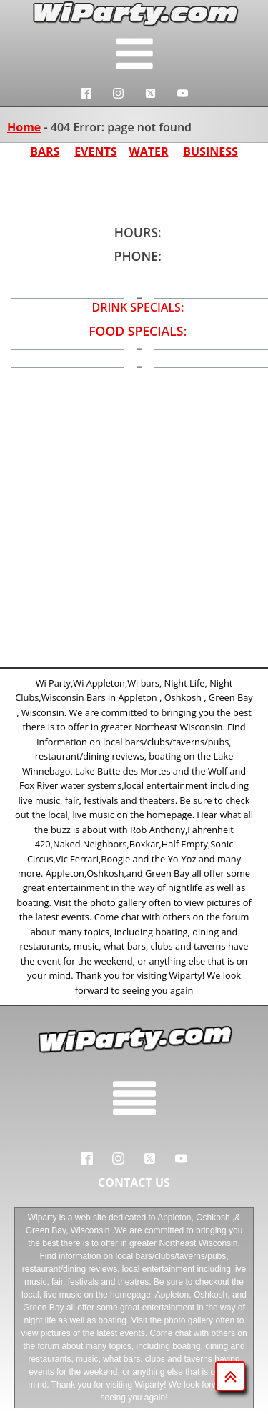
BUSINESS (210, 151)
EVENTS (95, 151)
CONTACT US (134, 1182)
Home (24, 127)
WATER (148, 151)
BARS (44, 151)
